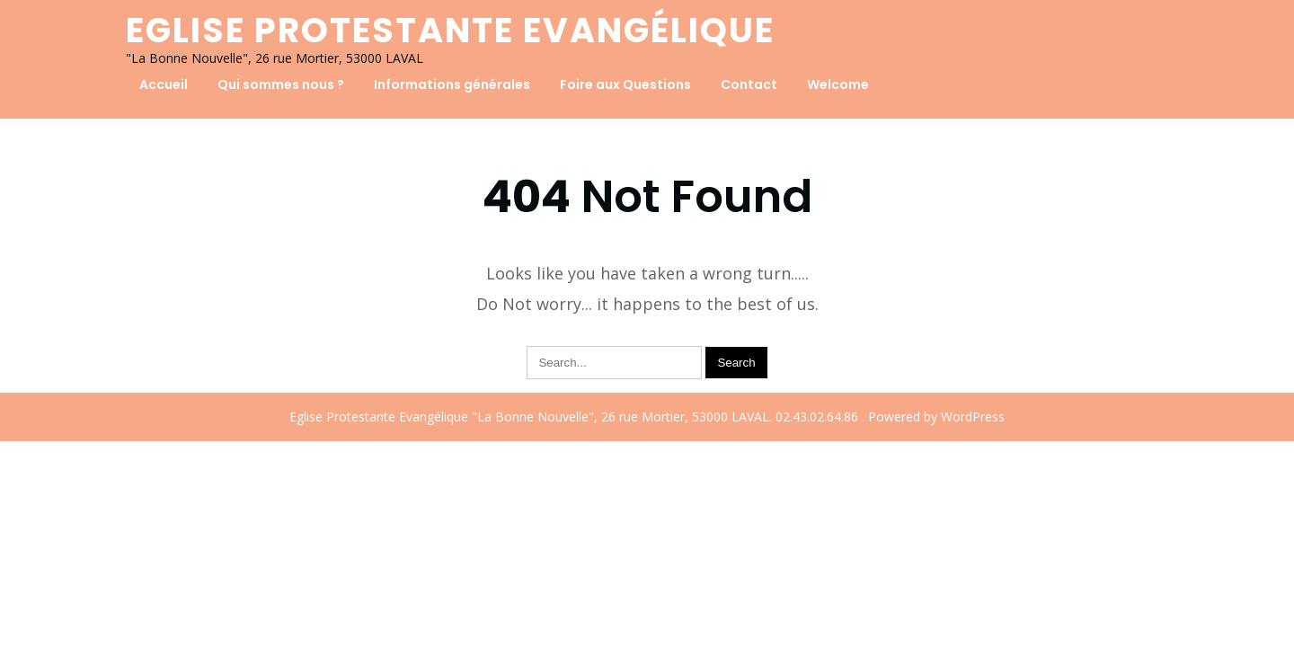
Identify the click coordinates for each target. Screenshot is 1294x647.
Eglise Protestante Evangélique (450, 30)
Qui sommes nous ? (280, 84)
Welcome (838, 84)
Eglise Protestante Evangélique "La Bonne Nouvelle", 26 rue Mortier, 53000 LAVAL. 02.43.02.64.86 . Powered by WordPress (647, 416)
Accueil (163, 84)
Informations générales (452, 84)
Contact (749, 84)
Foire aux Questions (625, 84)
